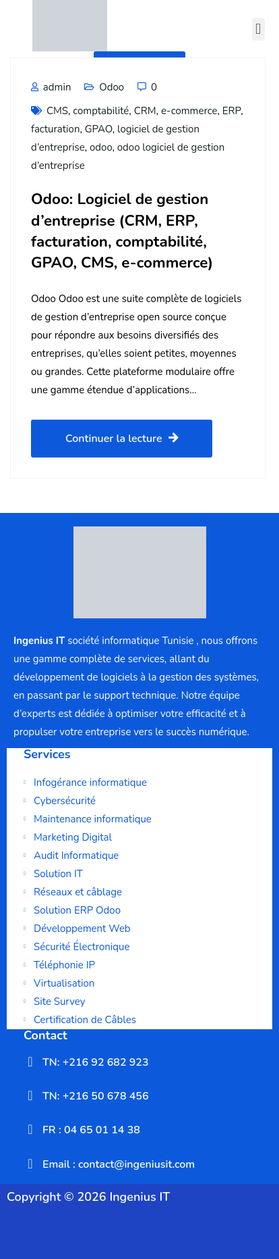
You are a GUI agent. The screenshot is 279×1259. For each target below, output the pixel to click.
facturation (55, 129)
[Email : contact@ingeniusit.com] (30, 1163)
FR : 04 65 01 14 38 (91, 1129)
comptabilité (101, 111)
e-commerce (189, 111)
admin (51, 87)
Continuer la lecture (121, 438)
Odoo (111, 87)
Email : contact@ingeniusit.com (118, 1164)
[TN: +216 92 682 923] (30, 1061)
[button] (258, 29)
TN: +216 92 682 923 (95, 1062)
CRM (145, 111)
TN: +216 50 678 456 (95, 1096)
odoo (101, 147)
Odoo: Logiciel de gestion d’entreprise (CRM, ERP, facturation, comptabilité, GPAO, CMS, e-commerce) (122, 231)
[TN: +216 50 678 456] (30, 1095)
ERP (231, 111)
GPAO (99, 129)
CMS (57, 111)
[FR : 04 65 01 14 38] (30, 1129)
